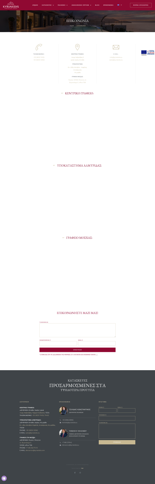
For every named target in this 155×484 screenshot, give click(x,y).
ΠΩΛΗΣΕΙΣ (63, 5)
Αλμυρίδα (77, 72)
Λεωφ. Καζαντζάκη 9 (77, 57)
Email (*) (97, 343)
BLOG (97, 5)
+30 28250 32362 (39, 60)
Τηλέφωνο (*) (117, 417)
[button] (141, 5)
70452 (46, 415)
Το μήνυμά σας (77, 329)
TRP (82, 468)
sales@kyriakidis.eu (116, 60)
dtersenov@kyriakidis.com (35, 450)
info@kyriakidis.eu (116, 57)
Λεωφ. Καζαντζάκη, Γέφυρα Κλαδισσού (32, 413)
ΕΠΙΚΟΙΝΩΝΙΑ (108, 5)
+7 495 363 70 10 (32, 448)
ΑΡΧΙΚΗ (35, 5)
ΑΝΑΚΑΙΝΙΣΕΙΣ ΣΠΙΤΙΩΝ (81, 5)
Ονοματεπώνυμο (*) (58, 343)
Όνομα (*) (107, 410)
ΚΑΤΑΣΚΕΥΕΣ (48, 5)
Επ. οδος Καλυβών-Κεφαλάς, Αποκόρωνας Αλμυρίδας (37, 425)
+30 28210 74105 (39, 57)
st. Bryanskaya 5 (25, 443)
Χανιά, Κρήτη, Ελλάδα (77, 60)
